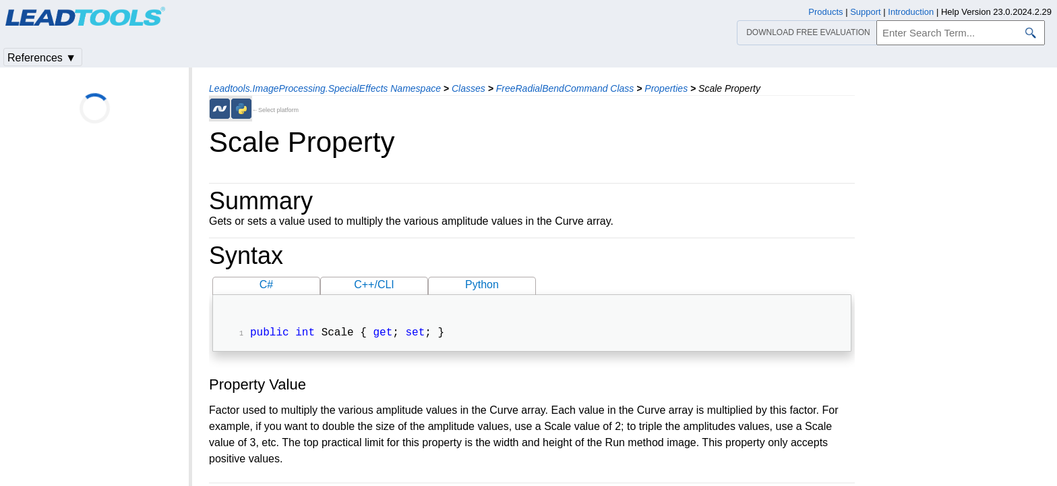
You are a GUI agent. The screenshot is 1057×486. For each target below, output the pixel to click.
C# (266, 284)
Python (482, 284)
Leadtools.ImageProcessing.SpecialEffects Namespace (325, 88)
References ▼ (41, 57)
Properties (666, 88)
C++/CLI (374, 284)
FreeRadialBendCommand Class (565, 88)
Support (865, 12)
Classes (468, 88)
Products (825, 12)
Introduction (911, 12)
